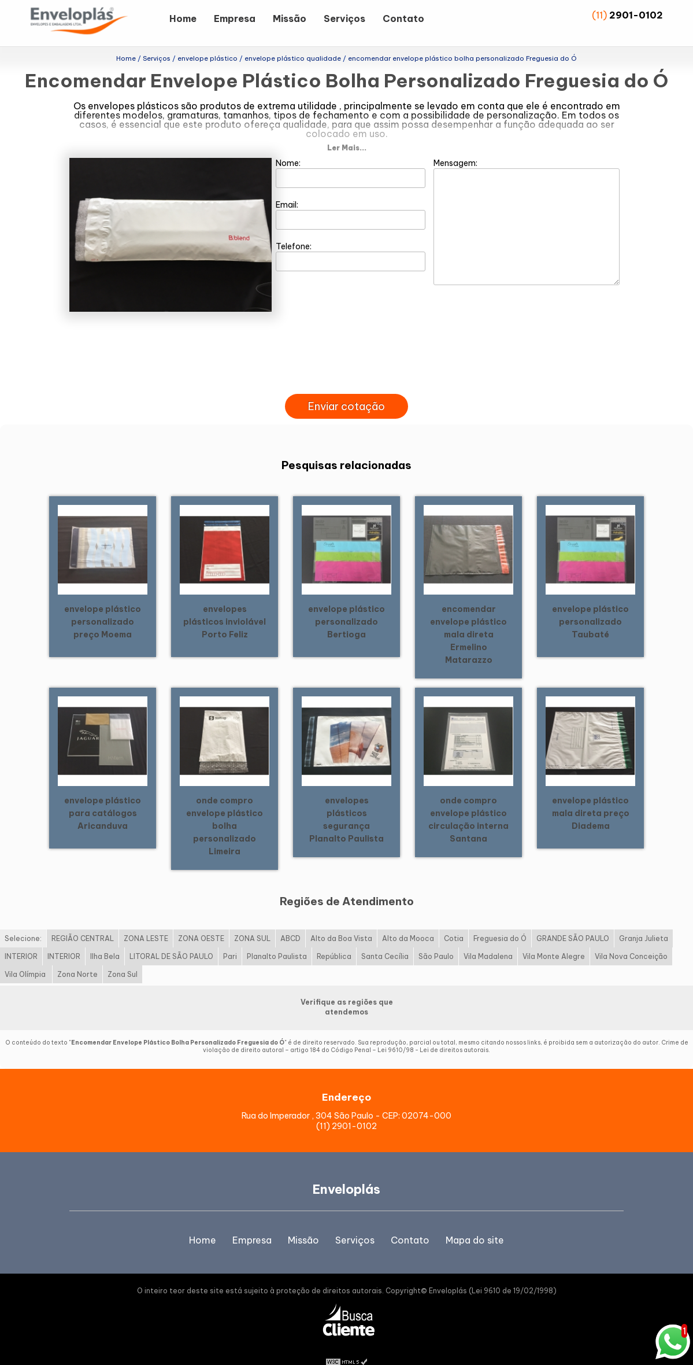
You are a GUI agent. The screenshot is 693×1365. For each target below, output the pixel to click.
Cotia (454, 920)
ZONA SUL (252, 920)
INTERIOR (21, 938)
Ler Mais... (346, 129)
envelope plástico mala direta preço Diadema (590, 794)
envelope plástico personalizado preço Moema (102, 603)
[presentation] (347, 362)
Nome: (350, 154)
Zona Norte (77, 955)
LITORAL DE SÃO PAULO (171, 938)
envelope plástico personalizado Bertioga (346, 603)
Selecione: (23, 920)
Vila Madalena (488, 938)
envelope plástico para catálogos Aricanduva (102, 794)
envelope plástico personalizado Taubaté (590, 603)
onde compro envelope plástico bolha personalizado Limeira (224, 807)
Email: (350, 196)
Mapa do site (475, 1221)
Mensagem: (526, 203)
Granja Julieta (643, 920)
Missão (289, 18)
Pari (230, 938)
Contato (403, 18)
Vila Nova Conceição (631, 938)
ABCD (290, 920)
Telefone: (350, 238)
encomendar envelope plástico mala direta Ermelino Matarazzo (468, 615)
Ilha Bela (105, 938)
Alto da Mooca (408, 920)
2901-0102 (636, 15)
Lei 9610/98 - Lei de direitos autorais (432, 1031)
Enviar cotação (346, 387)
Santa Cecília (385, 938)
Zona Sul (123, 955)
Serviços (344, 18)
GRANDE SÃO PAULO (572, 920)
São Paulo (436, 938)
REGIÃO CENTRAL (82, 920)
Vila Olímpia (26, 955)
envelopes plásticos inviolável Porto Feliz (224, 603)
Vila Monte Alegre (553, 938)
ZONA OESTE (201, 920)
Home (183, 18)
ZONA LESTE (146, 920)
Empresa (234, 18)
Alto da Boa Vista (341, 920)
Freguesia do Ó (500, 920)
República (334, 938)
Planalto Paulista (277, 938)
